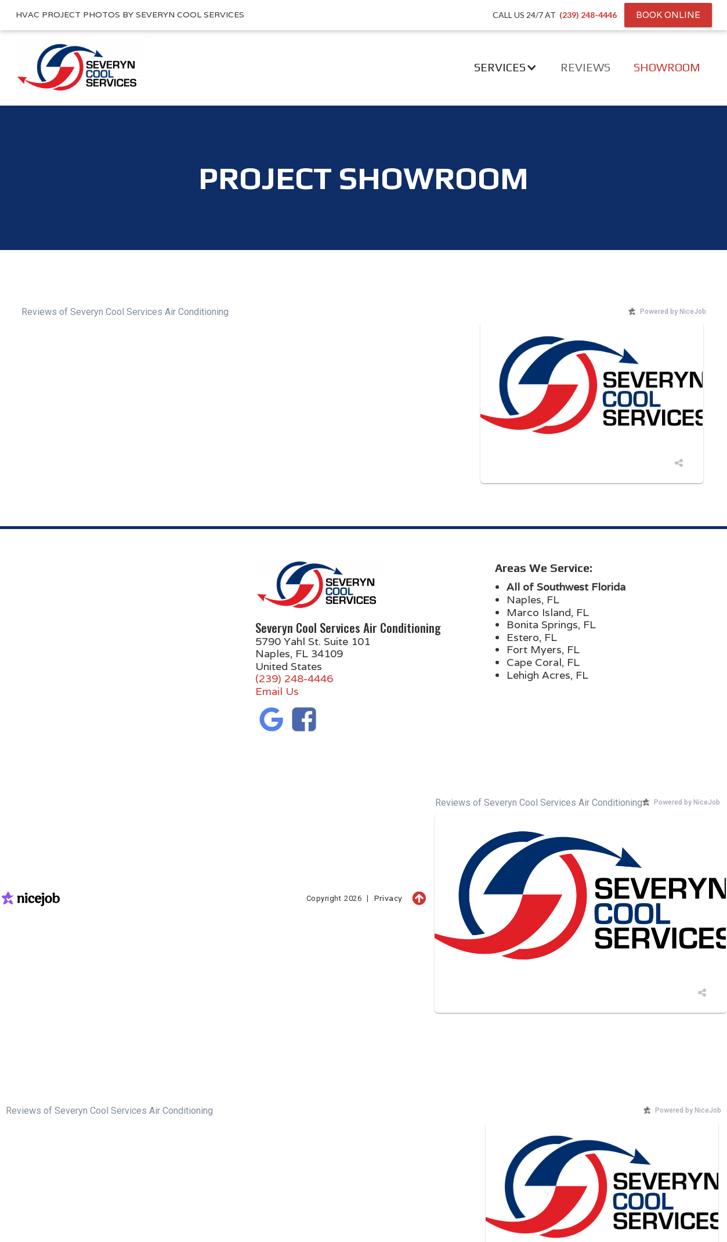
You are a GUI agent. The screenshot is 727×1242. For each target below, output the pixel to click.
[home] (68, 67)
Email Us (277, 691)
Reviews (585, 67)
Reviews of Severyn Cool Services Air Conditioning (125, 311)
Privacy (388, 898)
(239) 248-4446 (294, 678)
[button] (505, 67)
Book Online (668, 14)
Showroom (667, 67)
